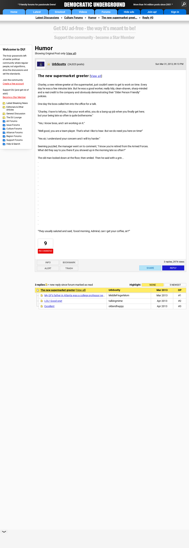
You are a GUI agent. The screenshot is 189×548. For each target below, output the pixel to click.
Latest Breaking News (17, 103)
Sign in (175, 11)
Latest (37, 11)
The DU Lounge (13, 117)
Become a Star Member (14, 97)
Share (150, 268)
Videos (83, 11)
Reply (173, 268)
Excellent (49, 306)
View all (71, 53)
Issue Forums (13, 125)
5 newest (175, 284)
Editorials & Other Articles (14, 108)
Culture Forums (73, 17)
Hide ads (129, 11)
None (153, 284)
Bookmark (69, 262)
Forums (106, 11)
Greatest (60, 11)
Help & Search (13, 144)
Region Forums (13, 136)
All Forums (11, 121)
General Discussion (15, 113)
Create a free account (13, 83)
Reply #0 (147, 17)
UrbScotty (59, 64)
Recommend (45, 251)
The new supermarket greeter (58, 290)
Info (48, 262)
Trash (69, 268)
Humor (92, 17)
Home (13, 11)
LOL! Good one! (53, 300)
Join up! (152, 11)
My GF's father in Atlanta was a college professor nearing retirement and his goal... (91, 295)
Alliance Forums (14, 132)
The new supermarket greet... (119, 17)
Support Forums (14, 140)
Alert (48, 268)
